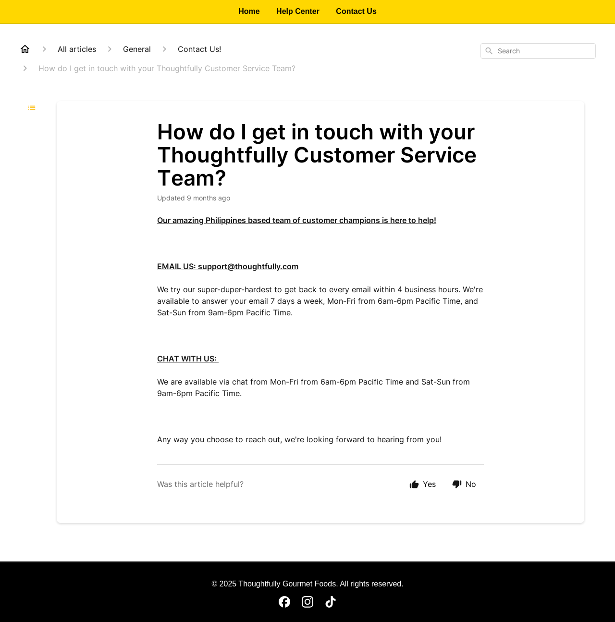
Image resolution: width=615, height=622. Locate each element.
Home (248, 11)
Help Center (298, 11)
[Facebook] (284, 602)
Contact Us (356, 11)
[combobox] (538, 51)
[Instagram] (307, 602)
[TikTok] (330, 602)
